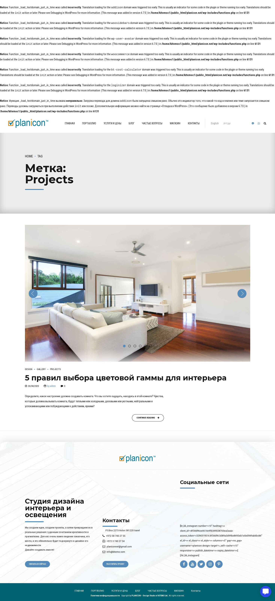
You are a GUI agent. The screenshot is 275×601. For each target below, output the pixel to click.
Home (29, 154)
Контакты (194, 120)
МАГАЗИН (175, 120)
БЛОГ (131, 120)
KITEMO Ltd (162, 593)
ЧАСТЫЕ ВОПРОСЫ (152, 120)
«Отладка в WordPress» (174, 103)
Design (28, 366)
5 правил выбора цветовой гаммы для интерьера (126, 375)
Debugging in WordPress (64, 12)
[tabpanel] (137, 290)
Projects (55, 366)
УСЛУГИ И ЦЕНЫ (112, 120)
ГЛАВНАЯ (70, 120)
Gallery (41, 366)
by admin (51, 383)
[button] (33, 291)
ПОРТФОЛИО (89, 120)
